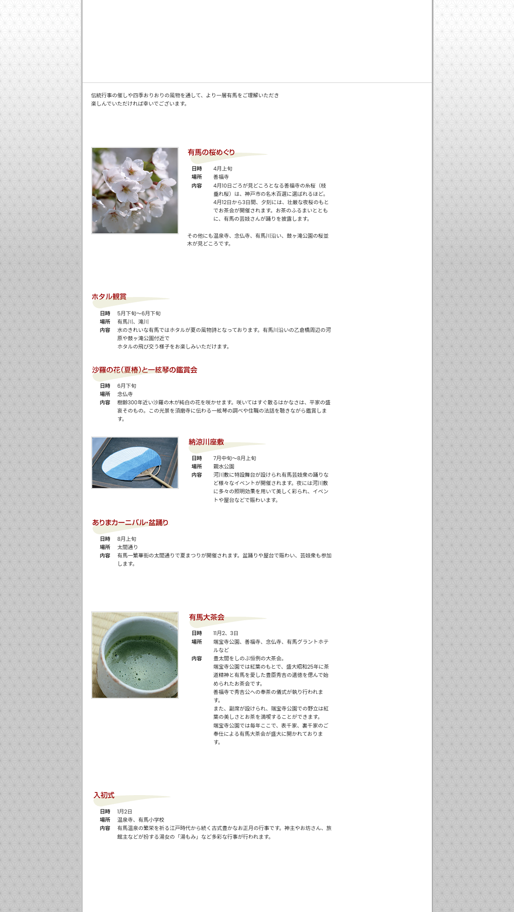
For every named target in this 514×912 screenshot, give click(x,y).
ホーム (254, 8)
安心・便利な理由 (238, 46)
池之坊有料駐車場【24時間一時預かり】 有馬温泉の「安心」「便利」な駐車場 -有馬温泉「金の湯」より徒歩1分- (151, 20)
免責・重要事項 (364, 8)
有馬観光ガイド (385, 47)
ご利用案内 (179, 46)
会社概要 (285, 8)
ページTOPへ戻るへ (379, 865)
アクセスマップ (384, 187)
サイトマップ (410, 8)
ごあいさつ (120, 46)
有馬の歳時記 (384, 148)
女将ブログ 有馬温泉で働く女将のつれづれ (384, 109)
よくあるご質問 (297, 46)
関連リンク (321, 8)
